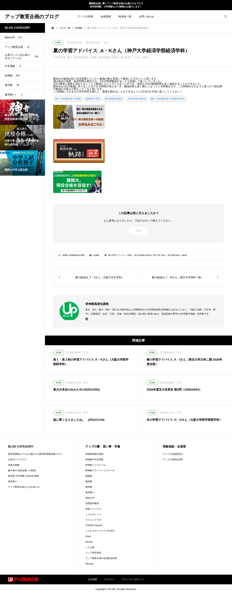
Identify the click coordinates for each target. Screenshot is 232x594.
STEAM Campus (93, 525)
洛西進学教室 (92, 503)
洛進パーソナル (93, 509)
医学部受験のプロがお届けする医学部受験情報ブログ (35, 454)
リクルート (109, 579)
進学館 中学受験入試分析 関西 (23, 476)
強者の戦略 (13, 465)
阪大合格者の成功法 (114, 99)
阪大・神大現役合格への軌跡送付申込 (167, 99)
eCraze (89, 541)
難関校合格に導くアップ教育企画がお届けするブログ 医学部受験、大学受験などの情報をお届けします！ (116, 5)
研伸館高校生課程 (77, 255)
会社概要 (92, 579)
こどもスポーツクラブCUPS (99, 530)
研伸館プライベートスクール (100, 470)
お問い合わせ (146, 16)
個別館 (88, 481)
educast (89, 563)
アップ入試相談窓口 (173, 454)
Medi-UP (89, 498)
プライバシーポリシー (132, 579)
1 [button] (140, 231)
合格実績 (106, 16)
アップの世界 (85, 16)
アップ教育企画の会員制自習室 (101, 558)
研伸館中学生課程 (94, 459)
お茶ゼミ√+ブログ (17, 459)
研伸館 (96, 255)
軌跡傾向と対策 (93, 99)
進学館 (88, 487)
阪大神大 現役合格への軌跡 (22, 470)
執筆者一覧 (124, 16)
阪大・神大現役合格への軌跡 (82, 57)
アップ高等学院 (93, 552)
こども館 (89, 547)
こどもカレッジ (93, 514)
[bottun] (225, 16)
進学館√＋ (13, 481)
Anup (88, 536)
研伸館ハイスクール (95, 465)
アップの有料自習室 (173, 459)
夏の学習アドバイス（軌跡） (135, 57)
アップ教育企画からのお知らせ (24, 487)
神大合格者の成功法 (108, 57)
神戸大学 (60, 57)
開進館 (88, 476)
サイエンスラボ (93, 519)
